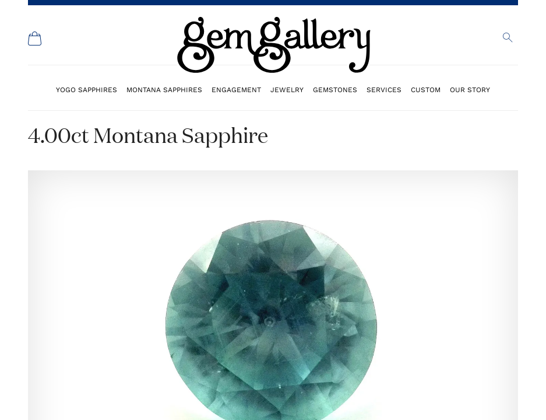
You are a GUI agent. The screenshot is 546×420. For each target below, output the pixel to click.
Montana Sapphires (164, 89)
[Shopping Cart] (35, 38)
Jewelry (287, 89)
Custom (426, 89)
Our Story (470, 89)
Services (384, 89)
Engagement (236, 89)
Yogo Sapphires (86, 89)
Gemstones (335, 89)
